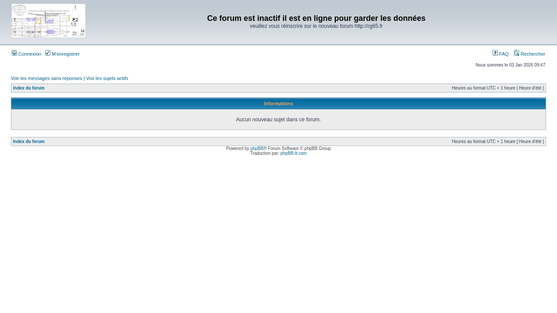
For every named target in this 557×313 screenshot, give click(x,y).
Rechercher (529, 54)
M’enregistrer (62, 54)
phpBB (256, 148)
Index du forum (28, 88)
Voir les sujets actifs (107, 78)
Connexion (26, 54)
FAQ (501, 54)
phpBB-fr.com (294, 153)
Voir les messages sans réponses (46, 78)
